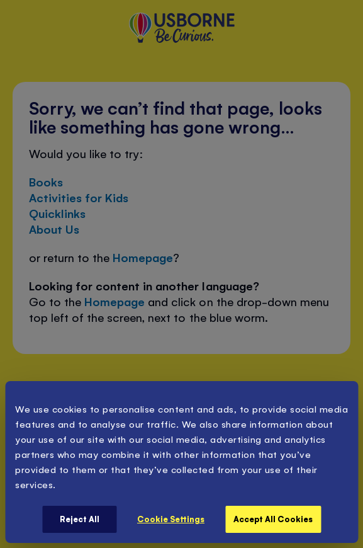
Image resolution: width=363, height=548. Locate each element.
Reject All (79, 518)
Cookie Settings (170, 518)
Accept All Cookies (273, 518)
